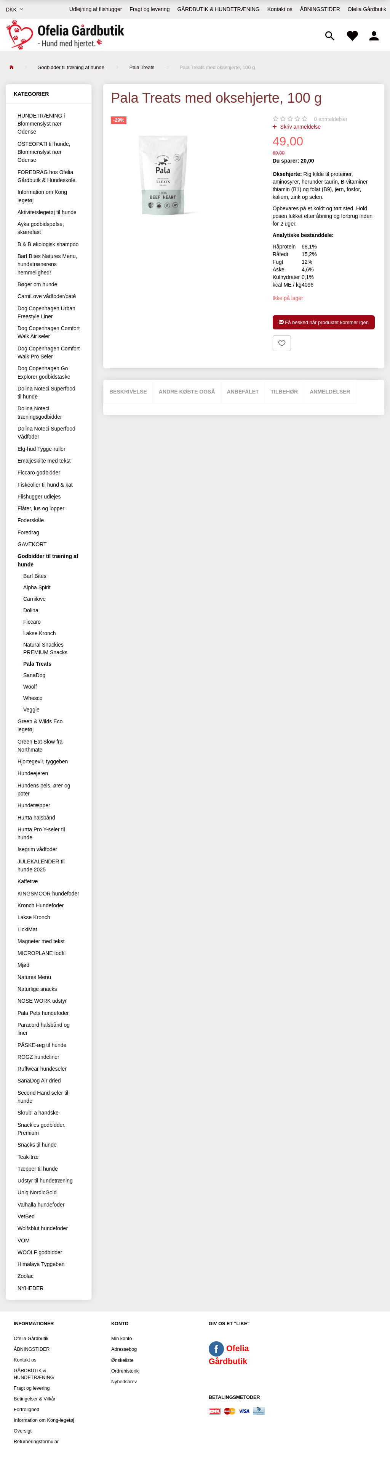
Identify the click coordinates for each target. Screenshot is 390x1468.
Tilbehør (284, 392)
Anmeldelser (330, 392)
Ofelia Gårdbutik (367, 9)
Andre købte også (187, 392)
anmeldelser (331, 119)
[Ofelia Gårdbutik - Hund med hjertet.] (65, 35)
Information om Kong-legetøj (44, 1420)
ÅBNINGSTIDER (320, 9)
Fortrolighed (26, 1409)
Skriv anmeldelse (300, 127)
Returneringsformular (36, 1441)
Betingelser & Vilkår (35, 1399)
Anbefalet (243, 392)
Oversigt (23, 1431)
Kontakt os (279, 9)
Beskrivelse (128, 392)
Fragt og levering (149, 9)
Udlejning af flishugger (95, 9)
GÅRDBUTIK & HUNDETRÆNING (218, 9)
